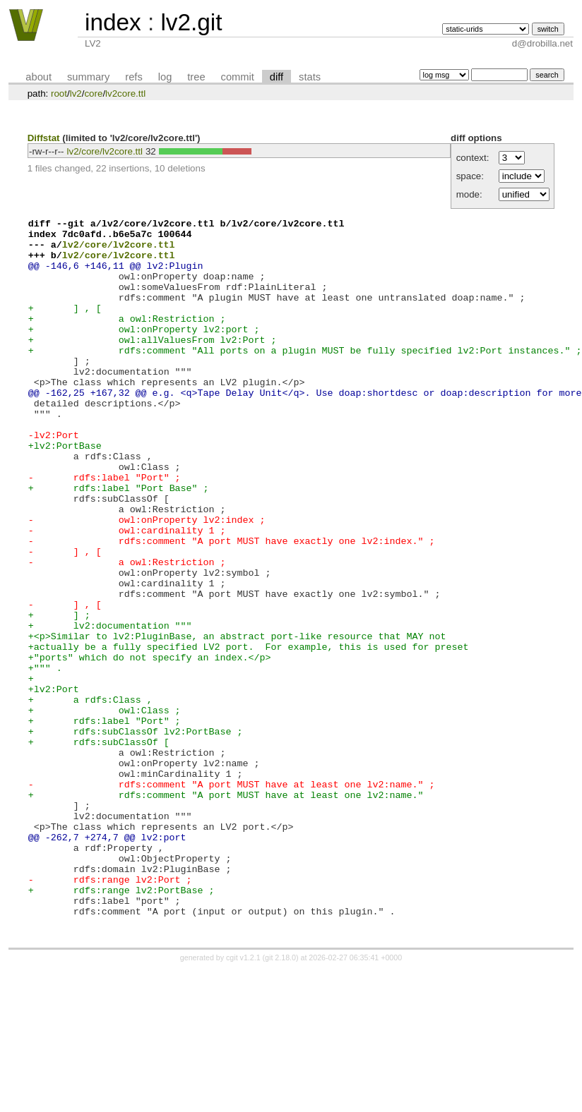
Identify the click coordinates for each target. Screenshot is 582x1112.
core (93, 93)
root (59, 93)
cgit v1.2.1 (243, 1099)
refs (133, 77)
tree (196, 77)
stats (310, 77)
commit (237, 77)
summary (88, 77)
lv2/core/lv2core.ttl (105, 151)
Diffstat (44, 138)
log (165, 77)
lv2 (76, 93)
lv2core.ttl (125, 93)
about (38, 77)
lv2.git (191, 22)
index (113, 22)
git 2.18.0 (280, 1099)
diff (276, 77)
